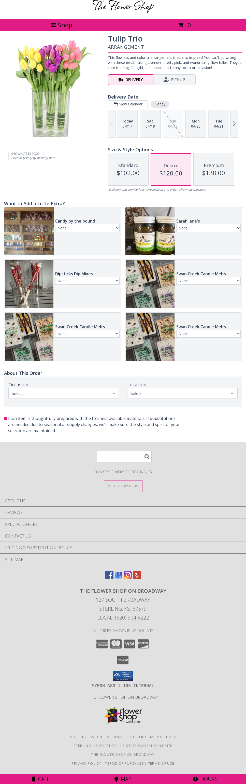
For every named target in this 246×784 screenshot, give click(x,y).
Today (160, 104)
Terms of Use (161, 763)
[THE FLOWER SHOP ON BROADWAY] (123, 11)
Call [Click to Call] (40, 779)
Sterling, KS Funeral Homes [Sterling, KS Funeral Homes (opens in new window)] (98, 736)
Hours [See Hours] (205, 779)
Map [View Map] (122, 779)
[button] (123, 676)
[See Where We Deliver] (123, 486)
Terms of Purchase (124, 763)
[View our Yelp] (137, 578)
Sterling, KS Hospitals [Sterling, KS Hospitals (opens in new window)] (153, 736)
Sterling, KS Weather (95, 745)
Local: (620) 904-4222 (123, 617)
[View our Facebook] (109, 578)
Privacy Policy (86, 763)
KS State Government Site (146, 745)
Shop (61, 25)
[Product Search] (124, 456)
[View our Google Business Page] (118, 578)
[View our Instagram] (128, 578)
